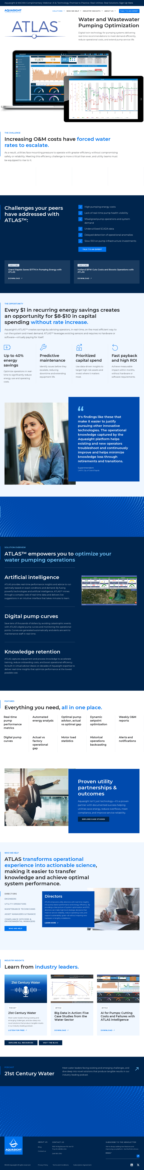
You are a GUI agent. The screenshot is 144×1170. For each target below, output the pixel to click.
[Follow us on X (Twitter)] (138, 1165)
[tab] (21, 893)
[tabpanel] (90, 912)
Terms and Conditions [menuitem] (61, 1165)
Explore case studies (93, 819)
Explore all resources (21, 1043)
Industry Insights (92, 11)
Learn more (50, 923)
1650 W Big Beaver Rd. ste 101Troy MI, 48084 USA (62, 1148)
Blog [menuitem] (39, 1147)
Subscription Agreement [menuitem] (82, 1165)
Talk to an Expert (129, 11)
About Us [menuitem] (42, 1142)
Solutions (58, 11)
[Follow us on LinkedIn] (131, 1165)
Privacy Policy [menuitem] (43, 1165)
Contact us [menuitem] (42, 1151)
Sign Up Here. (126, 3)
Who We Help (73, 11)
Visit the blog (50, 1043)
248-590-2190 (57, 1153)
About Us (109, 11)
